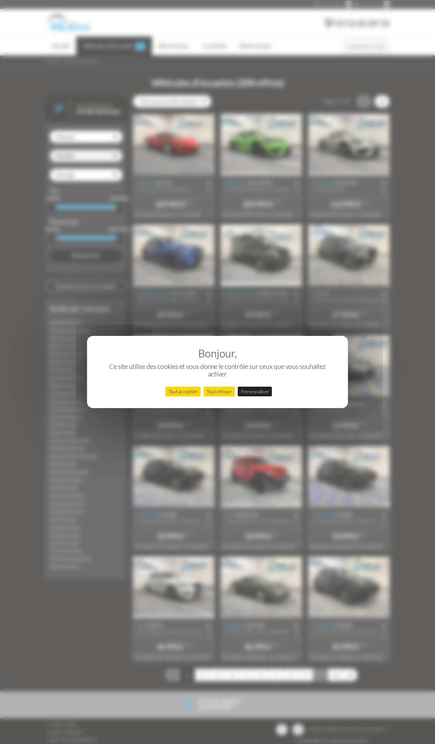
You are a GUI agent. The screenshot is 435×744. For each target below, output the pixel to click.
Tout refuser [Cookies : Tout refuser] (219, 391)
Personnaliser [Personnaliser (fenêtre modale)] (255, 391)
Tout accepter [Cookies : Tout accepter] (183, 391)
